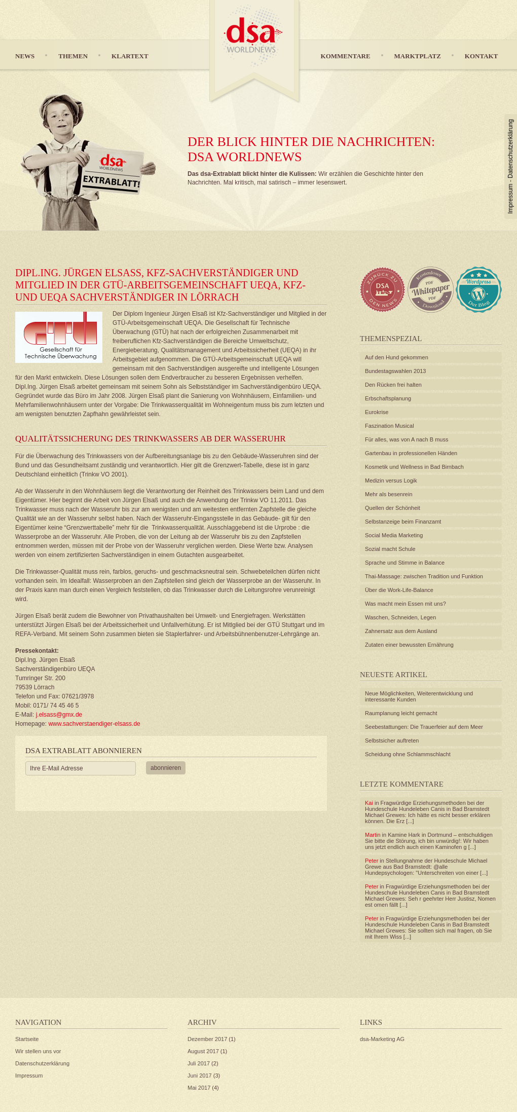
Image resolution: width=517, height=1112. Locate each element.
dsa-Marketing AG (382, 1039)
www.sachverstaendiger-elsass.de (94, 723)
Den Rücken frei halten (393, 385)
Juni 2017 (200, 1075)
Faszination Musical (389, 426)
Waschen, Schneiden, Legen (400, 617)
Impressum (510, 198)
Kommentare (346, 56)
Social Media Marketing (394, 535)
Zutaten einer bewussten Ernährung (409, 645)
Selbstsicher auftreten (392, 740)
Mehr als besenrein (389, 494)
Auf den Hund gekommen (396, 357)
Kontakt (481, 56)
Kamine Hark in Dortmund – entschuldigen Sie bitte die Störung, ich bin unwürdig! (429, 838)
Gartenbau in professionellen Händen (411, 453)
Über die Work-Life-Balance (399, 590)
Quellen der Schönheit (392, 508)
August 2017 (203, 1051)
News (24, 56)
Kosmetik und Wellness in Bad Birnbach (414, 467)
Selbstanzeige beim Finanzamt (403, 521)
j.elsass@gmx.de (58, 714)
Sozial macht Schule (390, 549)
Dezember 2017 (207, 1039)
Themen (73, 56)
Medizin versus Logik (391, 480)
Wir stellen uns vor (38, 1051)
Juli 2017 (199, 1063)
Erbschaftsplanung (388, 398)
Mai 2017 (199, 1088)
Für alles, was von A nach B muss (406, 439)
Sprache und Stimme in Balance (405, 563)
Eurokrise (376, 412)
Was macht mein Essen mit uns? (405, 604)
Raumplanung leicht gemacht (401, 713)
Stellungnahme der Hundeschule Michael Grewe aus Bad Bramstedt (426, 864)
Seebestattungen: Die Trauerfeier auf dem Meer (424, 727)
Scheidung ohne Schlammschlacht (408, 754)
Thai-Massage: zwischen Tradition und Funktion (424, 576)
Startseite (27, 1039)
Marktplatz (417, 56)
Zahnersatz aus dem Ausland (401, 631)
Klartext (130, 56)
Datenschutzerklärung (510, 148)
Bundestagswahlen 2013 (395, 371)
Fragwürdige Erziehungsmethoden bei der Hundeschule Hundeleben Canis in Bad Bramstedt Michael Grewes (427, 809)
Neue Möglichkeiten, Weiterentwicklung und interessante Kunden (419, 696)
